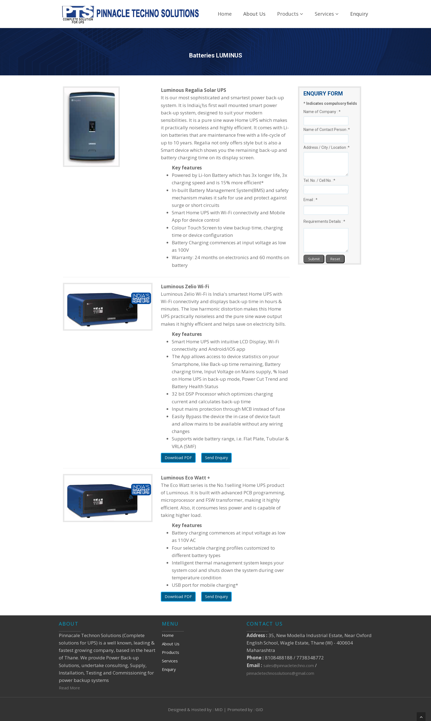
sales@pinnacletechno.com (289, 665)
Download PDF (178, 457)
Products (290, 13)
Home (225, 13)
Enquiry (359, 13)
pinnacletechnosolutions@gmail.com (280, 673)
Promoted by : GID (245, 709)
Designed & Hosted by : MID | (197, 709)
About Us (254, 13)
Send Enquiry (216, 457)
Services (327, 13)
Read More (69, 687)
